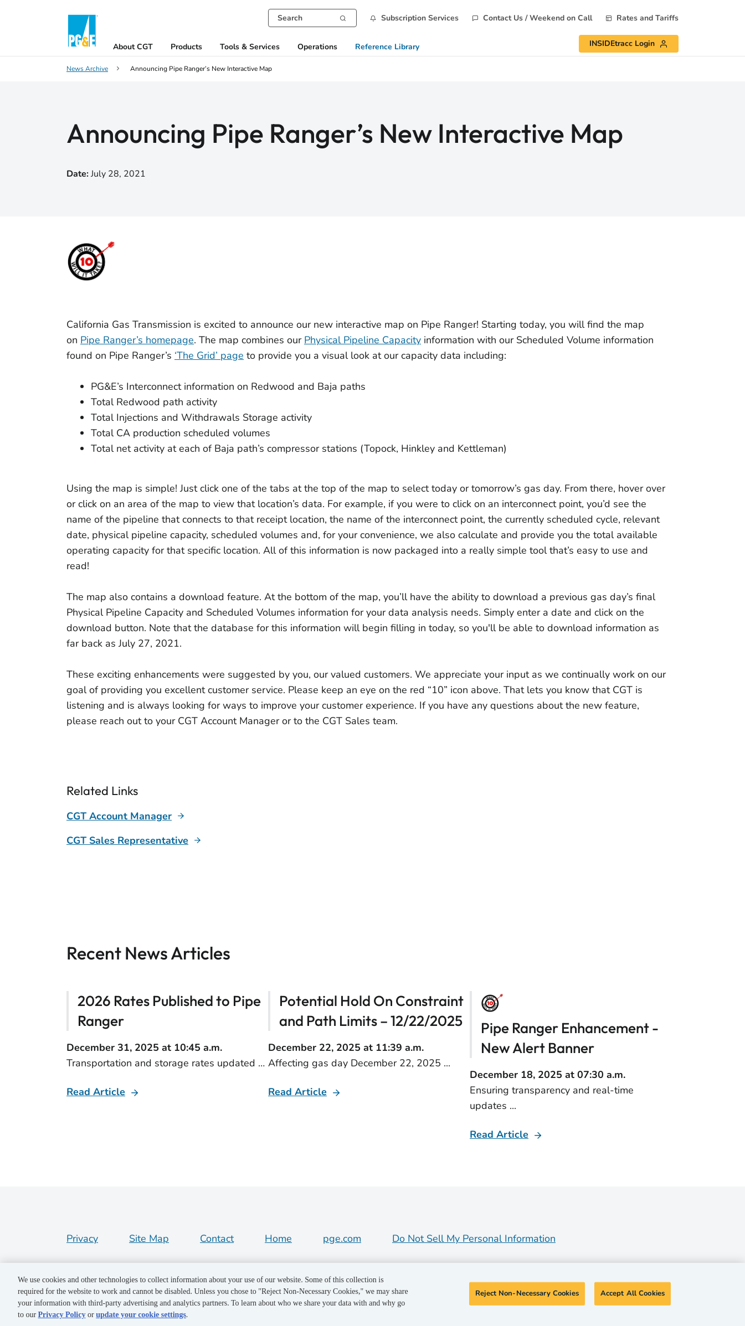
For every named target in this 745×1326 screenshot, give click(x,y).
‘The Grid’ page (209, 355)
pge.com (342, 1238)
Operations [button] (317, 47)
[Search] (343, 17)
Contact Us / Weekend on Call (537, 18)
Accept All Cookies (632, 1293)
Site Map (149, 1238)
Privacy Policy (62, 1314)
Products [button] (186, 47)
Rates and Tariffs (647, 18)
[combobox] (312, 18)
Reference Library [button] (387, 47)
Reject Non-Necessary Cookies (527, 1293)
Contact (217, 1238)
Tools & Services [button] (250, 47)
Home (278, 1238)
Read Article (95, 1091)
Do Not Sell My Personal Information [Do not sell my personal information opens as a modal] (474, 1238)
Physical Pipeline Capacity (362, 340)
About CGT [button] (133, 47)
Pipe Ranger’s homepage (137, 340)
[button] (414, 18)
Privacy (82, 1238)
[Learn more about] (125, 816)
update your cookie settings (141, 1314)
